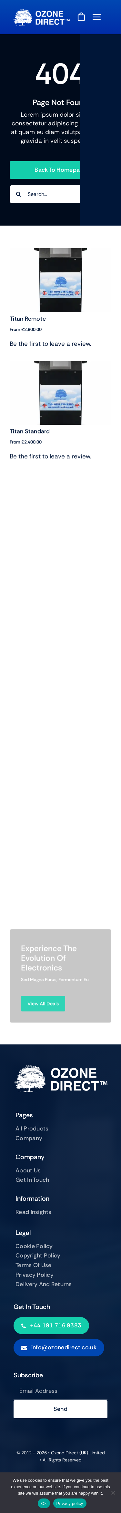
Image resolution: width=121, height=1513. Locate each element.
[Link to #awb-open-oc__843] (97, 17)
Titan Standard (30, 437)
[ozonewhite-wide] (41, 12)
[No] (113, 1492)
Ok (43, 1503)
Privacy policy (69, 1503)
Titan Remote (28, 319)
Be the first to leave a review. (50, 344)
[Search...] (60, 194)
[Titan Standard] (60, 371)
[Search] (18, 194)
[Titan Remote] (60, 252)
